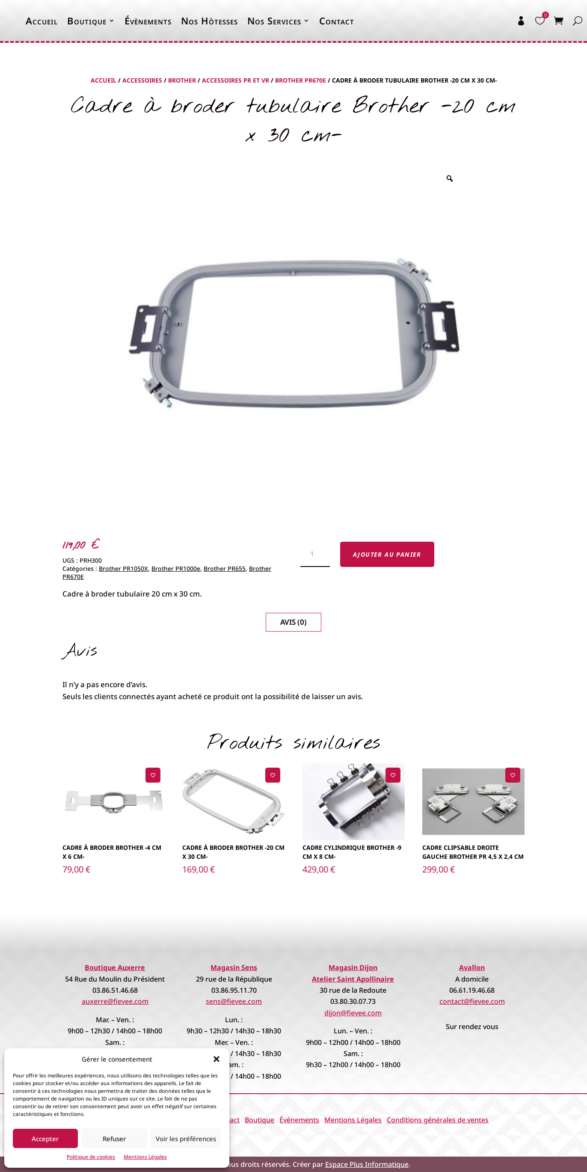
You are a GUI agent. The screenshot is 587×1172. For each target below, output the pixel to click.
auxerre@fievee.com (115, 1001)
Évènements (148, 20)
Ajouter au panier (387, 554)
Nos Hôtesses (209, 20)
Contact (336, 20)
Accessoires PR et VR (235, 80)
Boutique (87, 20)
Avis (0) (293, 622)
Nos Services (274, 20)
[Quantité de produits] (315, 554)
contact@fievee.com (472, 1001)
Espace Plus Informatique (367, 1164)
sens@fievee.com (234, 1001)
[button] (216, 1059)
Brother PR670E (300, 80)
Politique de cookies (91, 1156)
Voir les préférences (186, 1138)
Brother (182, 80)
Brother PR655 (225, 568)
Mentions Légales (145, 1156)
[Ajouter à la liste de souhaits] (152, 775)
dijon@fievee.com (353, 1013)
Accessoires (142, 80)
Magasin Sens (233, 967)
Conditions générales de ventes (438, 1120)
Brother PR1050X (123, 568)
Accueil (42, 20)
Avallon (472, 967)
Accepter (45, 1138)
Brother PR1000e (175, 568)
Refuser (114, 1138)
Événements (299, 1120)
